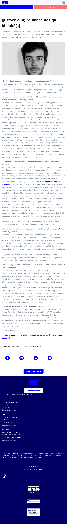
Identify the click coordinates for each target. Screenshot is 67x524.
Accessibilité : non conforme (33, 469)
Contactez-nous (33, 391)
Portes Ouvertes (7, 394)
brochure (17, 7)
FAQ (33, 383)
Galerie (9, 346)
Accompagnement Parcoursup (23, 394)
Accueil (3, 346)
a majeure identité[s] (53, 229)
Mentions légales (33, 466)
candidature (51, 7)
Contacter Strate (33, 371)
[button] (4, 476)
